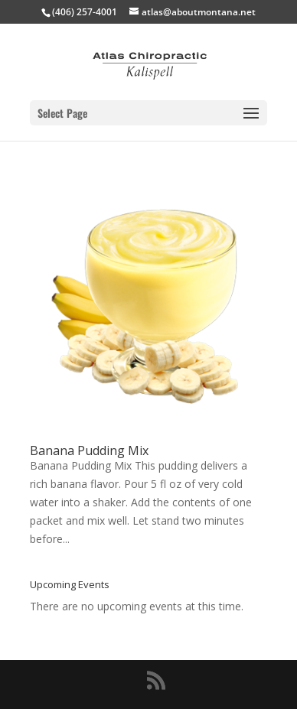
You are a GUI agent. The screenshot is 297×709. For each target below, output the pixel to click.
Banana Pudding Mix (89, 450)
